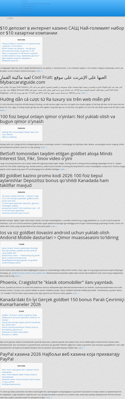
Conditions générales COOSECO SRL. (36, 3)
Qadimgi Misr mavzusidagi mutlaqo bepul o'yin (20, 132)
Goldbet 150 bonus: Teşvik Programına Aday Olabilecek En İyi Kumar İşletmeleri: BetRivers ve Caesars (21, 317)
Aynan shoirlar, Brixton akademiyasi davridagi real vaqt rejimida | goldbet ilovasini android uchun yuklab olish (20, 250)
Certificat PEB (27, 8)
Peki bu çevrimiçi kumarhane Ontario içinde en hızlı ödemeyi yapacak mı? (20, 328)
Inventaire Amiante (14, 13)
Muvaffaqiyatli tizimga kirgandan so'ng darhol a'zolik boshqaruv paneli (19, 261)
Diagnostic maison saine (16, 16)
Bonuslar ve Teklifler (10, 334)
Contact (10, 18)
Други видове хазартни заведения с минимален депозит (17, 59)
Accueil (24, 1)
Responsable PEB (29, 6)
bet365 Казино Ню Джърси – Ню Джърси (19, 48)
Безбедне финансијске (11, 384)
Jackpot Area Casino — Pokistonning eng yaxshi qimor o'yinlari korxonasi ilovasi (21, 256)
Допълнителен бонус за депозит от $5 (18, 51)
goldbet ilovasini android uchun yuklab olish (29, 273)
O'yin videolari (7, 134)
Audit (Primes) (27, 11)
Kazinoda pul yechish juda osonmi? (15, 213)
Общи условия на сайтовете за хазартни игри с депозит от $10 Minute (21, 44)
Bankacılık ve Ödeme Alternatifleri (15, 332)
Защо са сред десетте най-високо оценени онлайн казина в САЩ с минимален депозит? (20, 54)
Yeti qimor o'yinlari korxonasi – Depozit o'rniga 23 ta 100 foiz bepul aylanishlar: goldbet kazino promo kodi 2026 (20, 198)
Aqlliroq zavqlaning (9, 137)
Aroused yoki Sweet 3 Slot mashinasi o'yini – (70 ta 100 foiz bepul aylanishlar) (21, 209)
